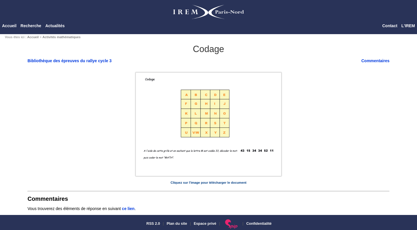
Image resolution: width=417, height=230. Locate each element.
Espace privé (205, 224)
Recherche (31, 25)
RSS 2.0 (152, 224)
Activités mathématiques (61, 37)
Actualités (55, 25)
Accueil (9, 25)
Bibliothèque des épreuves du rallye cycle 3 (69, 60)
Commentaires (375, 60)
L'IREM (408, 25)
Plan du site (177, 224)
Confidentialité (258, 224)
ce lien (128, 208)
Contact (389, 25)
